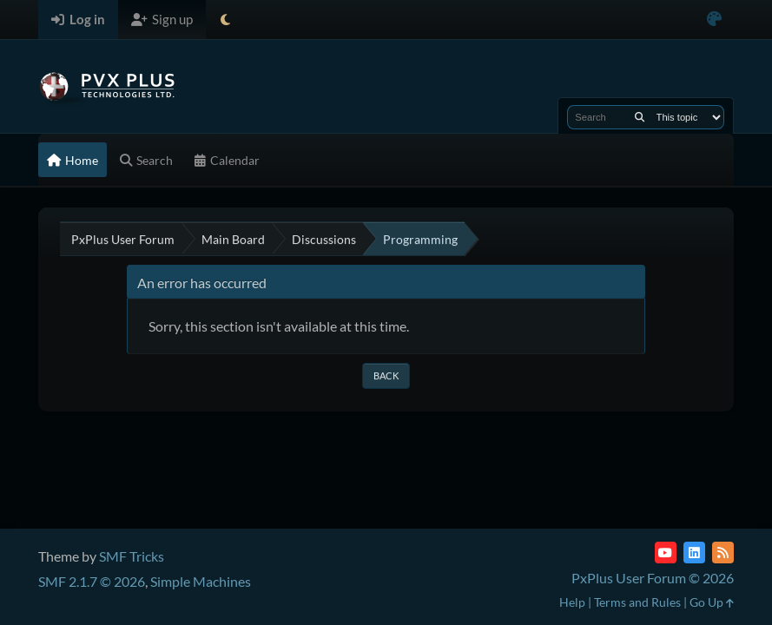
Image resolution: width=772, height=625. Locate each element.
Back (386, 375)
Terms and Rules (637, 602)
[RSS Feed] (723, 552)
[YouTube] (665, 552)
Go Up (712, 602)
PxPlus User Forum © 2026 (652, 577)
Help (572, 602)
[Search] (639, 117)
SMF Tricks (131, 556)
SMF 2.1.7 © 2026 (91, 581)
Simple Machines (200, 581)
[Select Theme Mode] (225, 19)
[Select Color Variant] (714, 19)
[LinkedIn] (694, 552)
